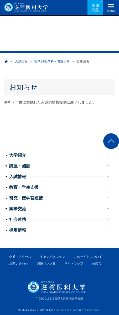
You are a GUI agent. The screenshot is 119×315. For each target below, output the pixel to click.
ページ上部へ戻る (111, 141)
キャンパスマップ (52, 257)
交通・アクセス (20, 257)
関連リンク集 (46, 263)
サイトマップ (73, 263)
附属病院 (95, 7)
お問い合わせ (18, 263)
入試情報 (21, 61)
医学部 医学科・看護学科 (52, 61)
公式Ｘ (96, 263)
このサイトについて (88, 257)
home (6, 62)
